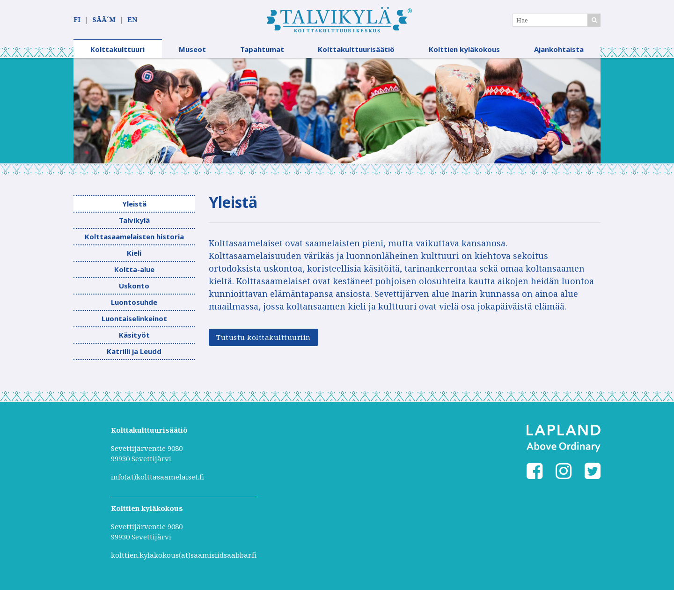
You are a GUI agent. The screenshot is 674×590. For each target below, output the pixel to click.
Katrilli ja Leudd (134, 351)
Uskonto (134, 285)
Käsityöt (134, 334)
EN (132, 19)
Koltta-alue (134, 269)
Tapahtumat (262, 49)
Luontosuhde (134, 302)
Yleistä (134, 203)
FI (77, 19)
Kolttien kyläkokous (464, 49)
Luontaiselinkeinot (134, 318)
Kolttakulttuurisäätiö (356, 49)
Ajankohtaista (559, 49)
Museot (192, 49)
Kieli (134, 253)
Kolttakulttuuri (117, 49)
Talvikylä (134, 220)
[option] (337, 110)
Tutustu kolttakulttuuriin (263, 337)
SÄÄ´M (104, 19)
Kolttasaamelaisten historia (134, 236)
